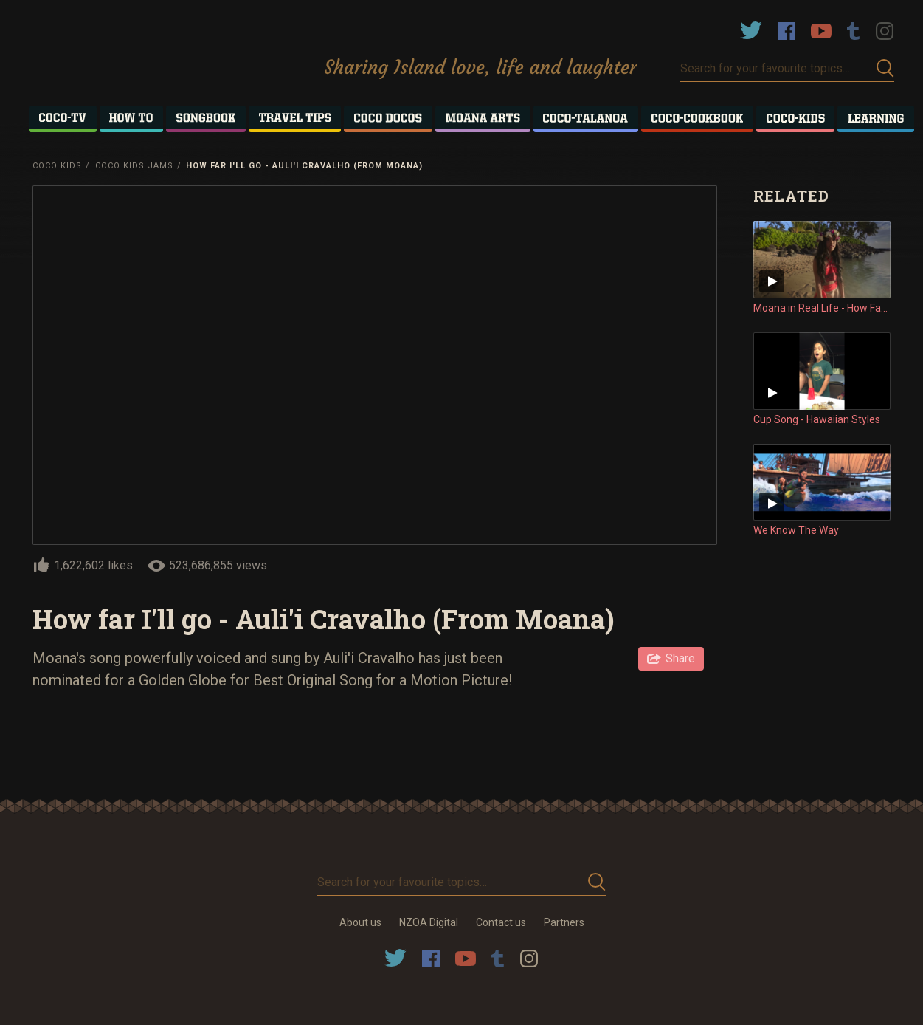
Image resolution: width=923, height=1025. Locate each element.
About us (360, 922)
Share (680, 658)
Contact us (501, 922)
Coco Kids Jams (134, 166)
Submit (885, 68)
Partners (564, 922)
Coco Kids (57, 166)
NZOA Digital (428, 922)
